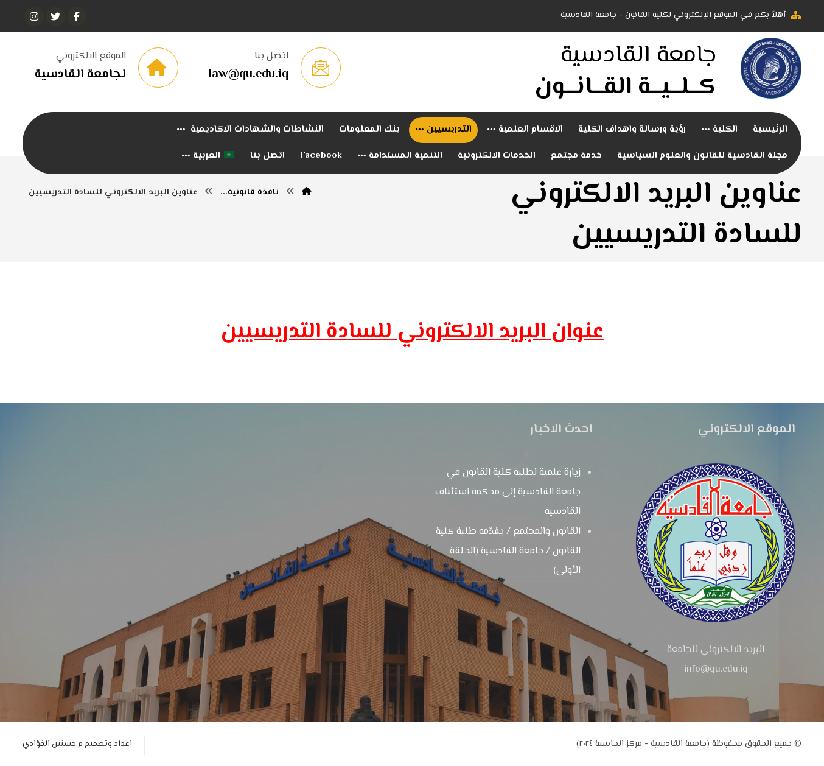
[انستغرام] (34, 16)
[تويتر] (55, 16)
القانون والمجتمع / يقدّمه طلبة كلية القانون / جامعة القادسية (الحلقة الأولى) (508, 551)
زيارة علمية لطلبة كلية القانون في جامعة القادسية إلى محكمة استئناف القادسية (508, 492)
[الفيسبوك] (76, 16)
